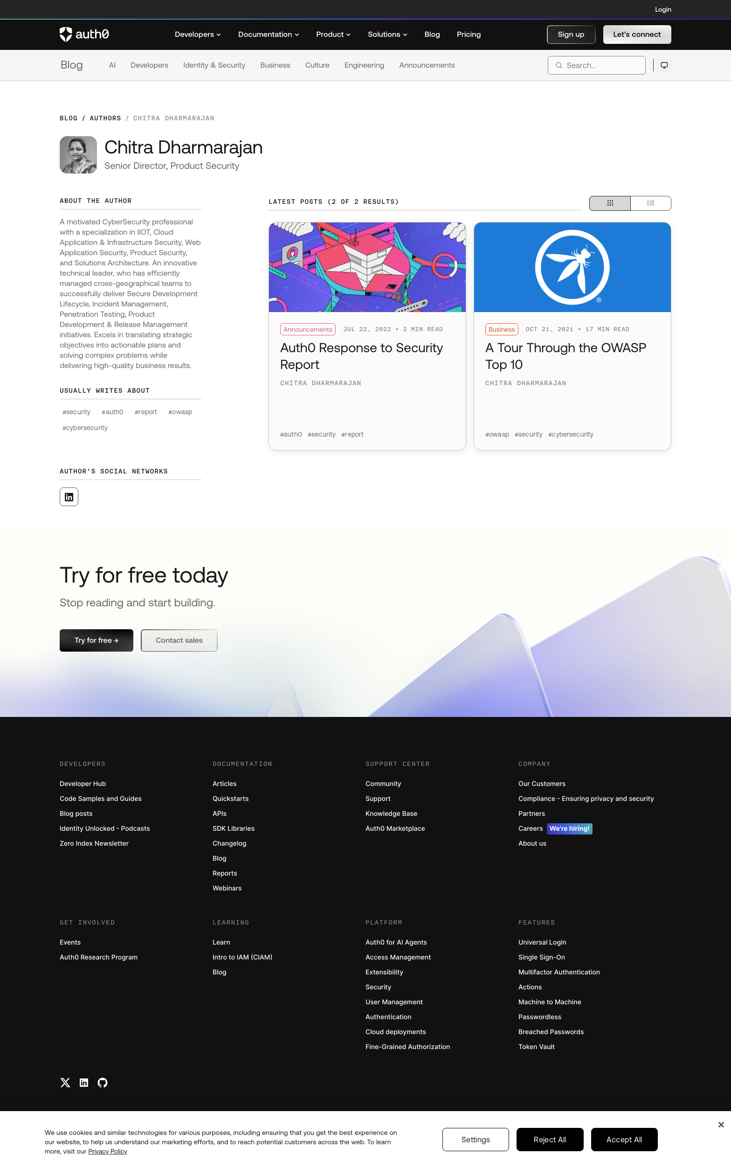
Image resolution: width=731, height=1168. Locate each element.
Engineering (365, 65)
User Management (394, 1002)
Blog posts (76, 814)
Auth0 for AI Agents (396, 942)
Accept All (624, 1144)
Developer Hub (83, 784)
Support (378, 799)
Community (383, 784)
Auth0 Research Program (99, 957)
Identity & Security (214, 65)
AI (112, 65)
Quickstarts (230, 799)
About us (532, 844)
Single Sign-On (541, 957)
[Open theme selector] (664, 65)
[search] (597, 65)
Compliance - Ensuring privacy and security (586, 799)
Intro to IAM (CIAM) (243, 957)
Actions (530, 987)
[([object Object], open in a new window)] (69, 496)
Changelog (229, 844)
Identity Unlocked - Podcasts (105, 829)
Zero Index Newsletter (94, 844)
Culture (317, 65)
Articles (224, 784)
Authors (105, 118)
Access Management (398, 957)
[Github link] (102, 1082)
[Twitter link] (65, 1082)
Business (275, 65)
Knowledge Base (391, 814)
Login (663, 9)
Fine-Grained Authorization (408, 1047)
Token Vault (536, 1047)
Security (379, 987)
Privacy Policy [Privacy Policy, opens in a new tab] (107, 1155)
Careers (555, 828)
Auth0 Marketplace (395, 829)
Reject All (550, 1144)
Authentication (389, 1017)
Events (70, 942)
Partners (531, 814)
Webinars (227, 888)
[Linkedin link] (84, 1082)
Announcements (427, 65)
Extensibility (384, 972)
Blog (72, 65)
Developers (149, 65)
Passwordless (539, 1017)
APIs (220, 814)
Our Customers (541, 784)
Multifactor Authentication (559, 972)
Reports (225, 873)
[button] (571, 34)
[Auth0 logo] (84, 34)
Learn (221, 942)
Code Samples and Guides (101, 799)
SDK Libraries (234, 829)
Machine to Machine (549, 1002)
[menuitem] (198, 34)
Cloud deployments (396, 1032)
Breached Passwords (551, 1032)
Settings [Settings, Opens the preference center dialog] (476, 1144)
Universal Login (542, 942)
